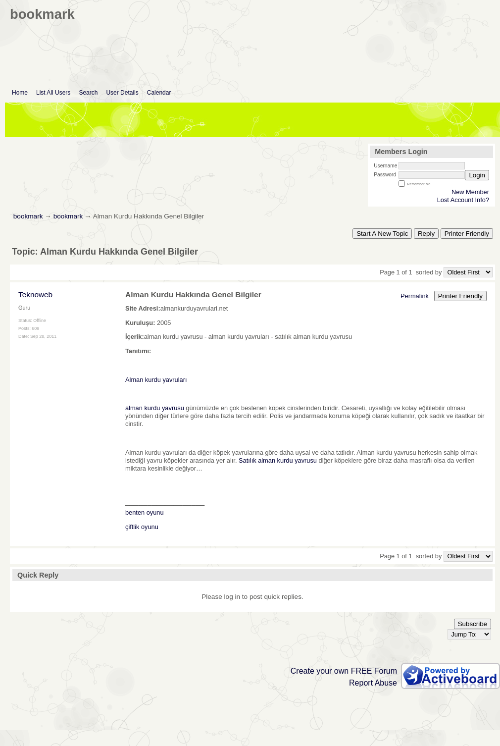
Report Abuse (373, 683)
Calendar (159, 92)
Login (477, 175)
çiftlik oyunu (141, 527)
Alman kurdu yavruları (156, 379)
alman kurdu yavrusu (154, 408)
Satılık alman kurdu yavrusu (278, 460)
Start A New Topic (382, 233)
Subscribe (472, 624)
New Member (470, 192)
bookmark (28, 216)
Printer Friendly (467, 233)
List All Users (53, 92)
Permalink (414, 296)
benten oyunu (144, 512)
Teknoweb (35, 294)
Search (88, 92)
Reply (426, 233)
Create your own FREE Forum (344, 671)
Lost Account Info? (463, 200)
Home (20, 92)
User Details (122, 92)
